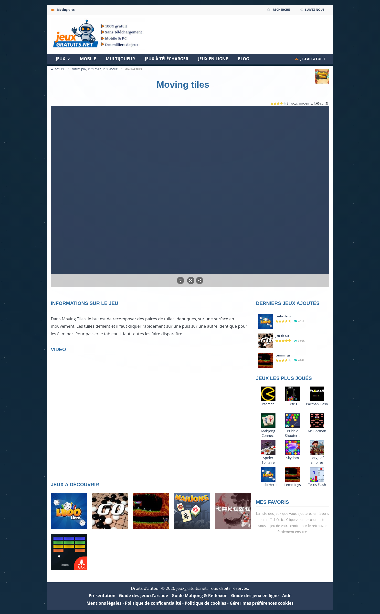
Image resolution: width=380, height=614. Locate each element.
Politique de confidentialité (153, 603)
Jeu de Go (282, 336)
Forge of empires (317, 460)
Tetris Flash (317, 484)
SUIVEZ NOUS (314, 10)
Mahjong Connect (268, 433)
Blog (243, 59)
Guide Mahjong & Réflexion (200, 595)
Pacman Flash (317, 404)
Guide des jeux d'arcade (143, 595)
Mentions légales (103, 603)
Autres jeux (79, 69)
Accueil (59, 69)
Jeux (60, 59)
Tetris (292, 404)
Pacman (268, 404)
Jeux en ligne (213, 59)
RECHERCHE (281, 10)
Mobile (88, 59)
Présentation (102, 595)
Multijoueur (120, 59)
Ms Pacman (317, 431)
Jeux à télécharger (166, 59)
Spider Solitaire (268, 460)
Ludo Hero (283, 316)
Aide (287, 595)
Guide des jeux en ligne (255, 595)
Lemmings (283, 355)
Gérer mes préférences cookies (262, 603)
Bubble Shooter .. (292, 433)
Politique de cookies (205, 603)
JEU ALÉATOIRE (313, 58)
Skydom (292, 457)
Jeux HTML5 (95, 69)
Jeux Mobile (110, 69)
